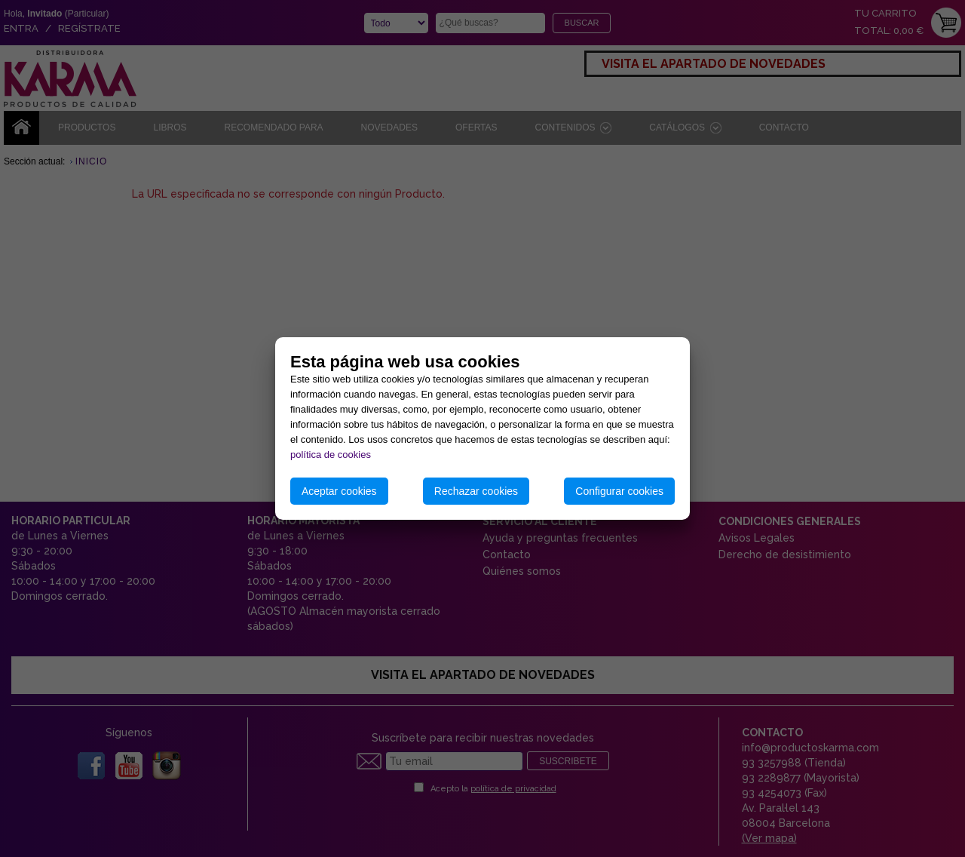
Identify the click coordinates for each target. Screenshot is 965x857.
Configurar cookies (619, 491)
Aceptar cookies (339, 491)
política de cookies (330, 454)
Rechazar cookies (476, 491)
